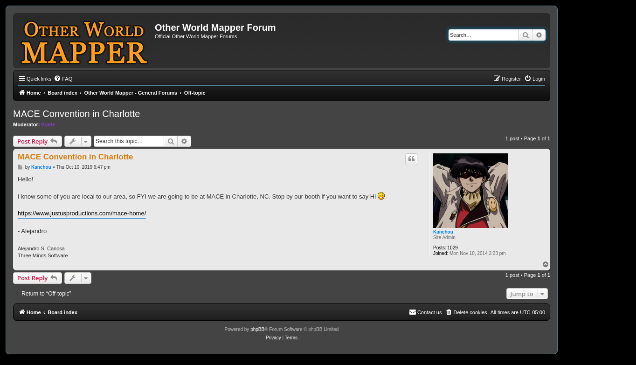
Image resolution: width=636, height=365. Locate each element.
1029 (453, 247)
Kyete (48, 124)
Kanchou (443, 231)
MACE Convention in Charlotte (76, 114)
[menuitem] (63, 78)
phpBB (257, 329)
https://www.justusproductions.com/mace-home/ (82, 213)
